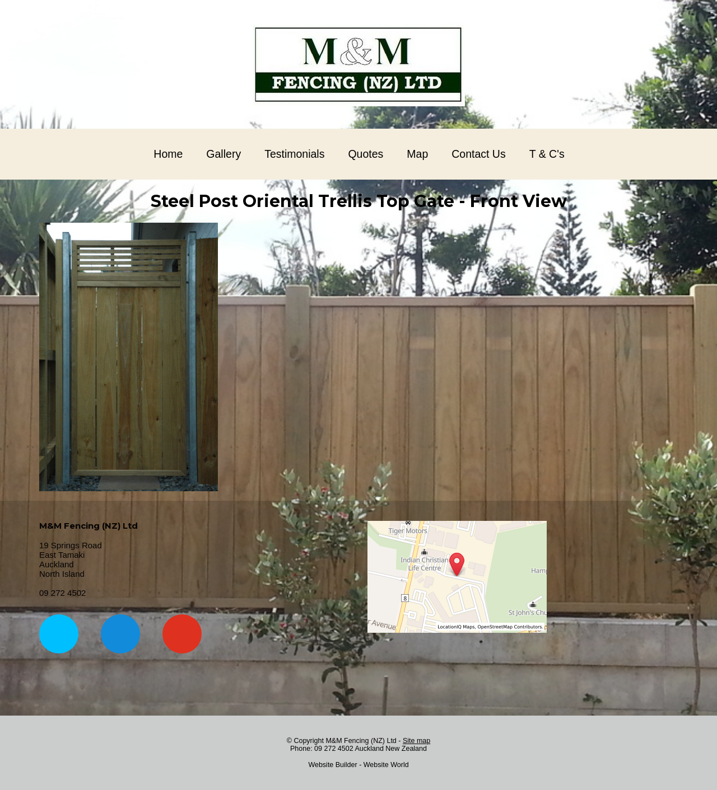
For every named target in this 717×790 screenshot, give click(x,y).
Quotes (365, 154)
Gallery (223, 154)
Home (168, 154)
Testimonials (294, 154)
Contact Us (478, 154)
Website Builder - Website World (358, 765)
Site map (416, 741)
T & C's (547, 154)
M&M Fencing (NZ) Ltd (360, 741)
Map (417, 154)
